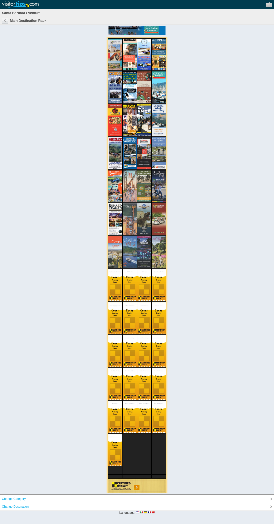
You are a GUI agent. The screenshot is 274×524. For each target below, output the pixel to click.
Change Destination (15, 506)
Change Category (14, 498)
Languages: (127, 512)
